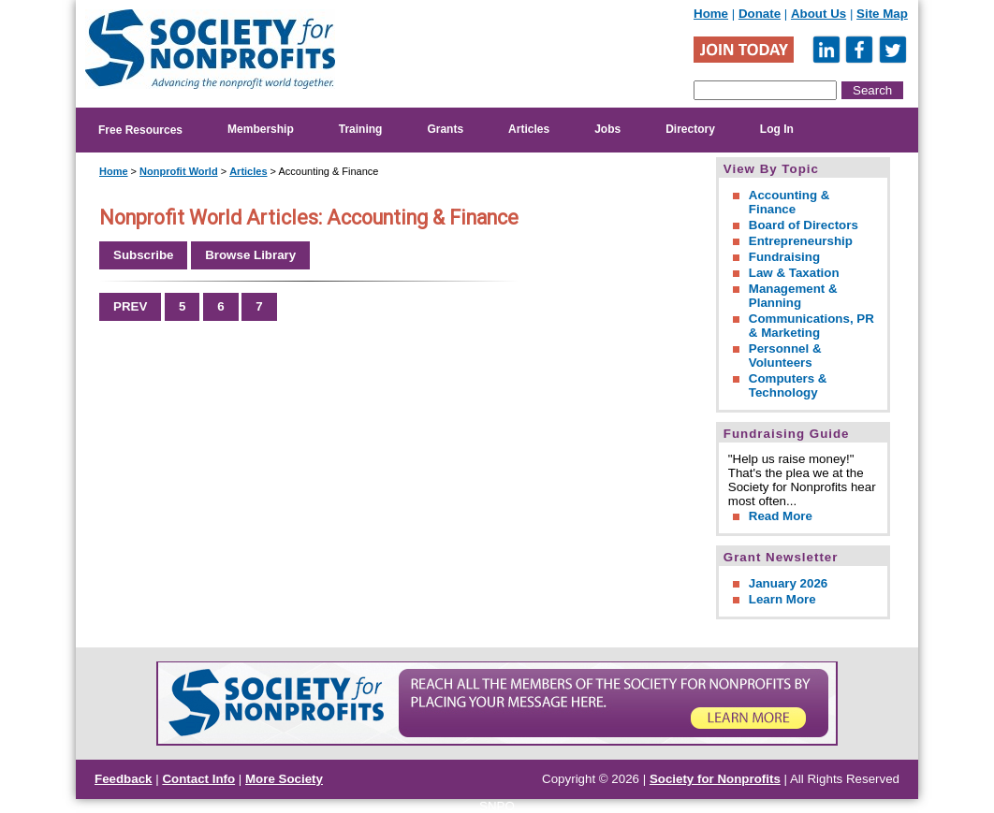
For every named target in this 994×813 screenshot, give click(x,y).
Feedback (124, 779)
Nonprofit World (178, 171)
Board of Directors (803, 225)
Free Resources (140, 130)
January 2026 (788, 583)
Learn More (782, 599)
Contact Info (198, 779)
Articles (528, 129)
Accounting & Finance (789, 202)
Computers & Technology (788, 385)
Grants (445, 129)
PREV (130, 306)
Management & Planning (793, 296)
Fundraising (784, 257)
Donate (759, 14)
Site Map (882, 14)
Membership (260, 129)
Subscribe (143, 255)
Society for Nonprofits (715, 779)
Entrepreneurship (801, 241)
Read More (780, 516)
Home (711, 14)
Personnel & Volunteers (785, 355)
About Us (818, 14)
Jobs (607, 129)
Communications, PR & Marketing (811, 326)
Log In (777, 129)
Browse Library (250, 255)
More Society (284, 779)
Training (361, 129)
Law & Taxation (794, 273)
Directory (690, 129)
